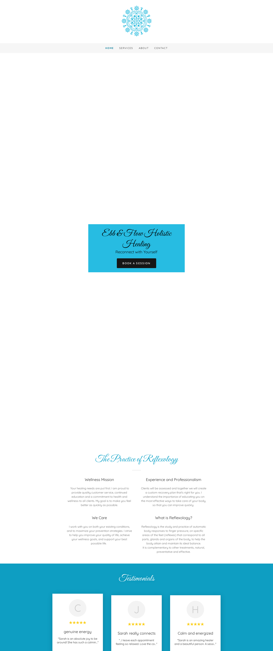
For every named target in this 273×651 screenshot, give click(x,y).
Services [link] (126, 48)
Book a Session (136, 263)
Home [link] (109, 48)
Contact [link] (161, 48)
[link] (136, 21)
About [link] (144, 48)
